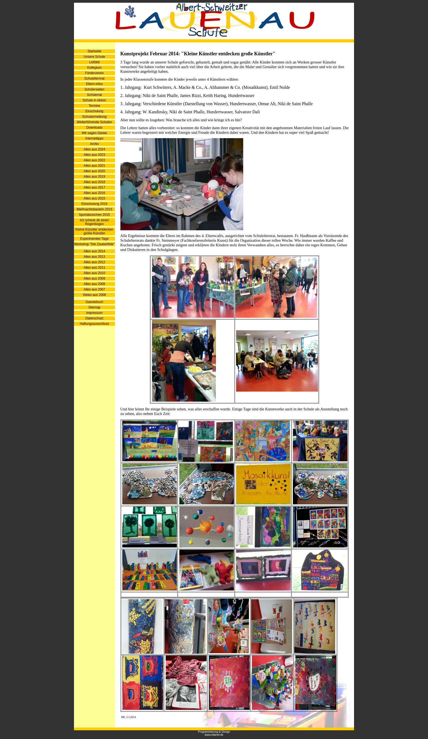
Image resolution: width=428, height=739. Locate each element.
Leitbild (94, 62)
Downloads (94, 127)
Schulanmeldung (94, 117)
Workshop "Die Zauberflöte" (94, 244)
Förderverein (94, 73)
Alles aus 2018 (94, 182)
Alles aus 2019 (94, 176)
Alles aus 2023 (94, 155)
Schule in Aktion (94, 100)
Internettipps (94, 138)
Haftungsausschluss (94, 324)
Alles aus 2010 (94, 273)
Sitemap (94, 307)
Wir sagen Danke (94, 133)
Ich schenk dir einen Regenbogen (94, 222)
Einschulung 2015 (94, 204)
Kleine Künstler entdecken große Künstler (94, 231)
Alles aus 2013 (94, 257)
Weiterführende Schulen (94, 122)
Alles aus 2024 (94, 149)
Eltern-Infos (94, 84)
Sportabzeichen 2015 (94, 215)
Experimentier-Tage (94, 239)
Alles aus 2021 (94, 166)
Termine (94, 106)
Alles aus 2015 (94, 198)
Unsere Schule (94, 57)
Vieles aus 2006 (94, 295)
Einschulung (94, 111)
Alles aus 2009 (94, 278)
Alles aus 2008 (94, 284)
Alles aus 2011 (94, 267)
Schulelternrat (94, 78)
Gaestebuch (94, 302)
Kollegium (94, 67)
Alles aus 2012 (94, 262)
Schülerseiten (94, 89)
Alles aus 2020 (94, 171)
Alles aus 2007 (94, 289)
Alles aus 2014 (94, 251)
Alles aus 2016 (94, 193)
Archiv (94, 144)
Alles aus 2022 (94, 160)
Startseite (94, 51)
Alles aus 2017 (94, 187)
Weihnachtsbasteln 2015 (94, 209)
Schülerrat (94, 95)
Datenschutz (94, 318)
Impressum (94, 313)
